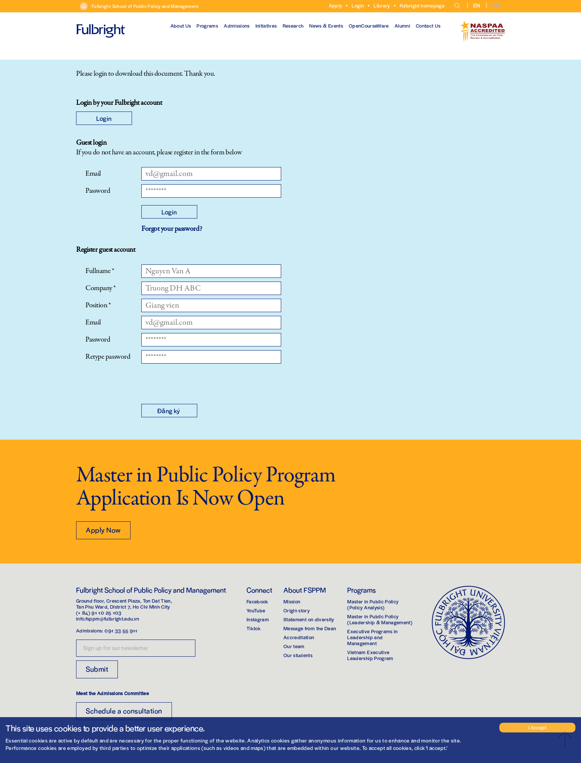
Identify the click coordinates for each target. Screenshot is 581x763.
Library (382, 5)
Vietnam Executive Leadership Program (370, 655)
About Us (180, 25)
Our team (294, 646)
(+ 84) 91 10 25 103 (99, 612)
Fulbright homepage (422, 5)
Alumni (402, 25)
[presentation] (198, 381)
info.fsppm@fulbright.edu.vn (107, 618)
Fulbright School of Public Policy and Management (145, 6)
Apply (335, 5)
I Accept (537, 727)
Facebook (257, 601)
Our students (298, 655)
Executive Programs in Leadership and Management (372, 637)
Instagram (257, 619)
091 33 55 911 (121, 630)
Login (358, 5)
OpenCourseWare (369, 25)
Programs (207, 25)
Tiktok (253, 628)
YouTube (255, 610)
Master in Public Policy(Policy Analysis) (372, 604)
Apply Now (103, 530)
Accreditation (298, 637)
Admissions (237, 25)
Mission (291, 601)
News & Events (326, 25)
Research (293, 25)
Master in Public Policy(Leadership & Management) (379, 619)
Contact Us (428, 25)
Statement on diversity (308, 619)
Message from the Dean (309, 628)
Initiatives (266, 25)
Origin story (296, 610)
